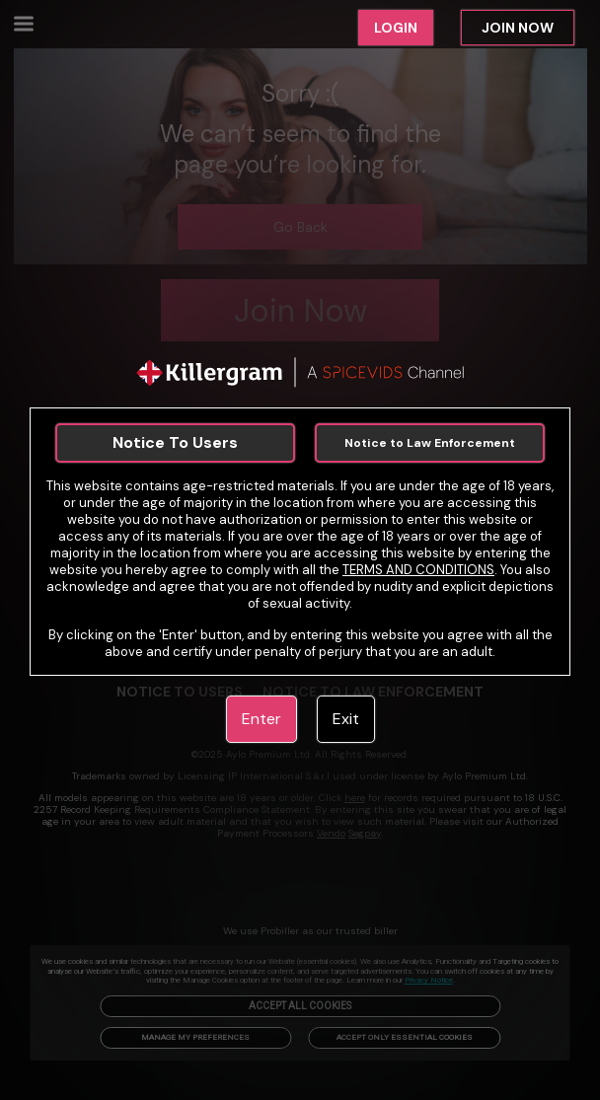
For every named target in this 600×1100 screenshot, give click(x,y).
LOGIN (395, 28)
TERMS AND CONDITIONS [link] (418, 569)
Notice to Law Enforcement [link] (429, 443)
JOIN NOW (518, 28)
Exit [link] (346, 718)
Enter (261, 718)
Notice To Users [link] (175, 442)
